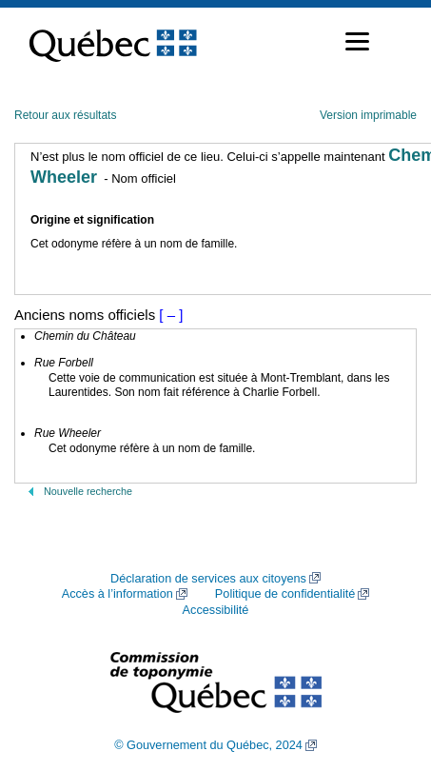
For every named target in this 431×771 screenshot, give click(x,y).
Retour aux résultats (65, 115)
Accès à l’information (117, 594)
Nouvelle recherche (88, 491)
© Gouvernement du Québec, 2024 (208, 745)
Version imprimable (368, 115)
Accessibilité (216, 610)
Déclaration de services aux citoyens (208, 578)
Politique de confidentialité (285, 594)
